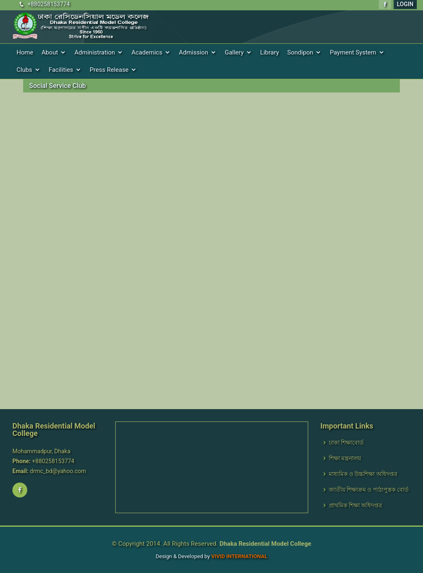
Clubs (24, 69)
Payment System (353, 52)
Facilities (61, 69)
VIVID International (239, 556)
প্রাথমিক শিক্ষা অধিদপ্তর (356, 505)
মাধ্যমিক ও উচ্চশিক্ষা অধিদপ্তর (363, 474)
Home (25, 52)
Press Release (109, 69)
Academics (146, 52)
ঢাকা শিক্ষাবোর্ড (346, 442)
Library (269, 52)
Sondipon (300, 52)
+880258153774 (48, 4)
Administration (94, 52)
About (49, 52)
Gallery (234, 52)
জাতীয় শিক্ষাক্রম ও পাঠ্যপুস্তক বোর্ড (369, 489)
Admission (193, 52)
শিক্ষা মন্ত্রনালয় (345, 458)
